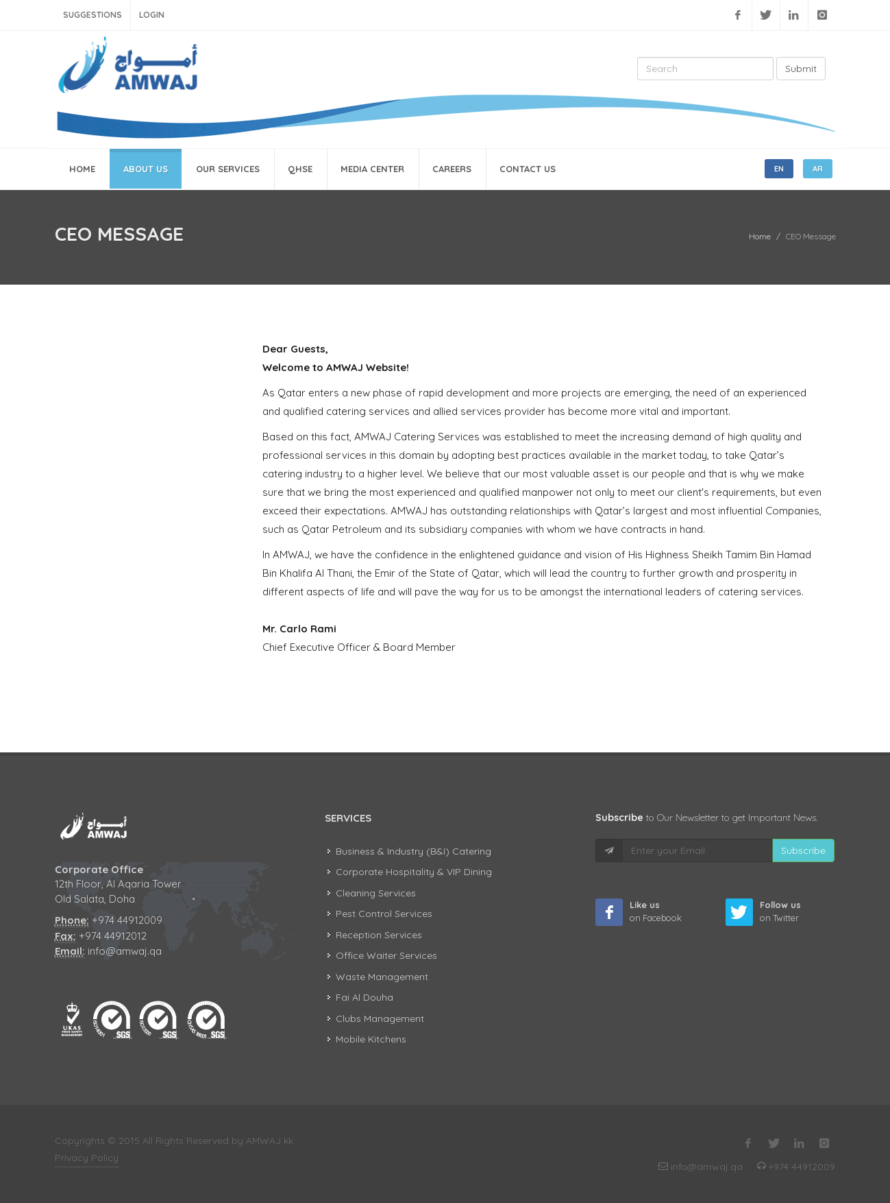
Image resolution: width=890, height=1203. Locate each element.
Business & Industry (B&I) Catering (413, 851)
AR (818, 169)
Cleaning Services (376, 893)
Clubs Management (380, 1018)
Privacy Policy (87, 1158)
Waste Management (382, 976)
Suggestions (92, 15)
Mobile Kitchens (371, 1039)
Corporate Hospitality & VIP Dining (414, 872)
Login (151, 15)
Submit (801, 68)
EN (779, 169)
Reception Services (379, 935)
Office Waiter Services (386, 955)
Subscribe (803, 850)
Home (760, 236)
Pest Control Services (384, 913)
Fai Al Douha (364, 997)
